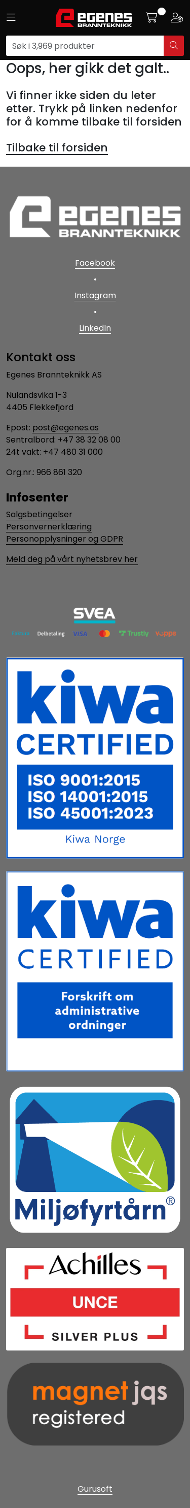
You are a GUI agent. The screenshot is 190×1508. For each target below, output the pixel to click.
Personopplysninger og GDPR (64, 539)
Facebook (95, 263)
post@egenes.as (65, 427)
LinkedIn (95, 328)
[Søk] (85, 46)
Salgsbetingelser (39, 514)
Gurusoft (95, 1489)
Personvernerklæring (49, 526)
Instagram (95, 295)
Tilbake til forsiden (57, 147)
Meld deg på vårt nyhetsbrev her (72, 559)
